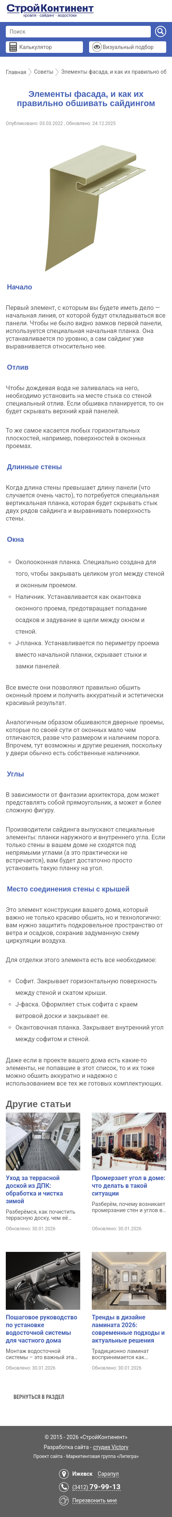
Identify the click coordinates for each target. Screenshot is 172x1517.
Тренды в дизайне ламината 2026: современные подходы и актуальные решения (128, 1329)
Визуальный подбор (128, 47)
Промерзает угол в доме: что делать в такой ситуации (128, 1185)
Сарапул (108, 1474)
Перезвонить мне (94, 1500)
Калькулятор (35, 47)
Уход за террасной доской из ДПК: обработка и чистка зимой (34, 1189)
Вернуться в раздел (38, 1397)
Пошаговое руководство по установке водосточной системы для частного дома (41, 1329)
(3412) (96, 1487)
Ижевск (82, 1474)
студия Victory (110, 1447)
